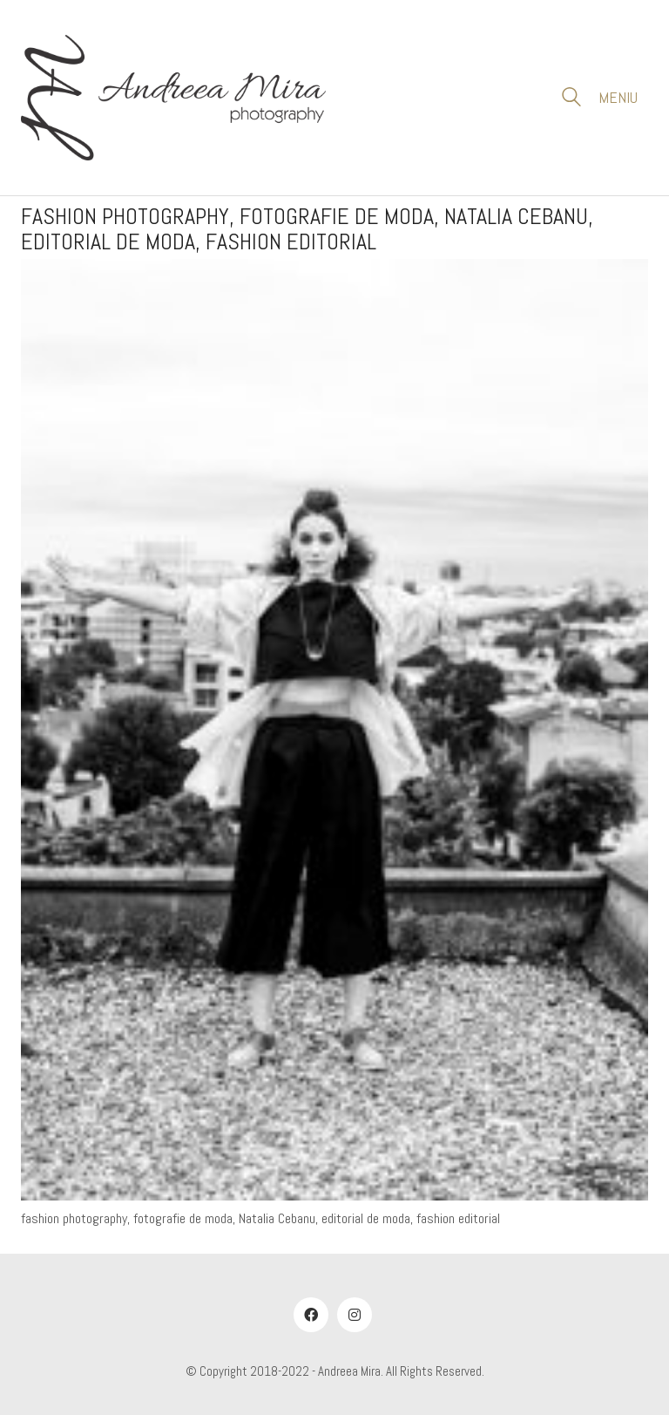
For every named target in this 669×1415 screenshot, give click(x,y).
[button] (623, 97)
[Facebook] (311, 1314)
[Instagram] (354, 1314)
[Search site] (571, 99)
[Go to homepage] (173, 97)
